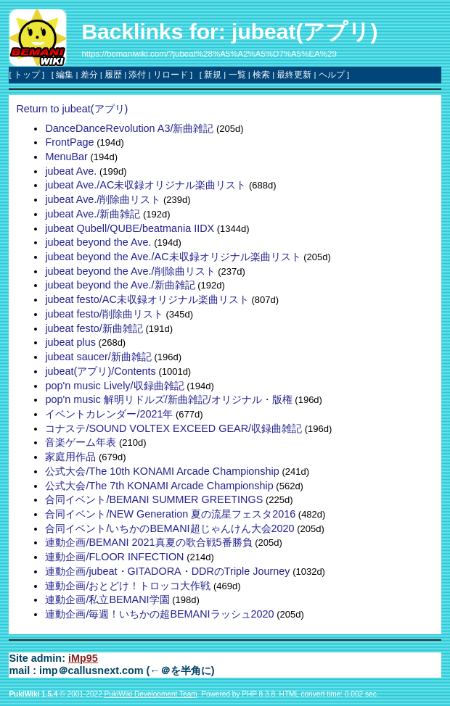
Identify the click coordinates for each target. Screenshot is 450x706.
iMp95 (83, 658)
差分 (89, 74)
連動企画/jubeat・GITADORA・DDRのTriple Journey (167, 571)
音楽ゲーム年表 (80, 442)
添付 (137, 74)
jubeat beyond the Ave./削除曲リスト (130, 271)
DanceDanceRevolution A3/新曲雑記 (129, 128)
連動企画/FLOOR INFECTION (114, 556)
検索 (261, 74)
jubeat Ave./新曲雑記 (92, 214)
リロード (170, 74)
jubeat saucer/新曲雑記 (98, 356)
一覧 (237, 74)
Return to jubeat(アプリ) (72, 109)
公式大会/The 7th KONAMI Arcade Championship (159, 485)
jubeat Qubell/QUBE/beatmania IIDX (129, 228)
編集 (64, 74)
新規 (212, 74)
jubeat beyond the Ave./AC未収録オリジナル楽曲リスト (172, 256)
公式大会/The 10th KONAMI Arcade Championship (162, 471)
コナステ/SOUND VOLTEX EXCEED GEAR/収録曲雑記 (173, 428)
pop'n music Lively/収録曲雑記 (114, 385)
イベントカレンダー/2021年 (109, 414)
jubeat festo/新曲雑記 (93, 328)
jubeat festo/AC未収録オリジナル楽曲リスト (146, 299)
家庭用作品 (70, 456)
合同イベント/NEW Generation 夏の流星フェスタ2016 (170, 514)
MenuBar (66, 156)
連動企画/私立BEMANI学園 (107, 599)
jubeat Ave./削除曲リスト (102, 199)
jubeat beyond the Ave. (98, 242)
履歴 (113, 74)
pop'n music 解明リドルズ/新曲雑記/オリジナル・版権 (168, 399)
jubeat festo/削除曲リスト (104, 314)
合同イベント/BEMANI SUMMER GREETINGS (154, 499)
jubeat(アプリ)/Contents (100, 371)
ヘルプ (332, 74)
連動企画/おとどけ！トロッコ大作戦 (127, 585)
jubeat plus (70, 342)
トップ (27, 74)
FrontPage (69, 142)
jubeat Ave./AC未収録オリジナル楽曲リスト (145, 185)
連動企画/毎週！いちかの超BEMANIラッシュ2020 (159, 614)
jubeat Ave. (71, 171)
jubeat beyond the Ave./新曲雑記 (120, 285)
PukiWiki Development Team (151, 694)
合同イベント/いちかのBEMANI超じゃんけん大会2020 (169, 528)
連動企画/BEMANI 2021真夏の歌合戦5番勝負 (148, 542)
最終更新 (294, 74)
